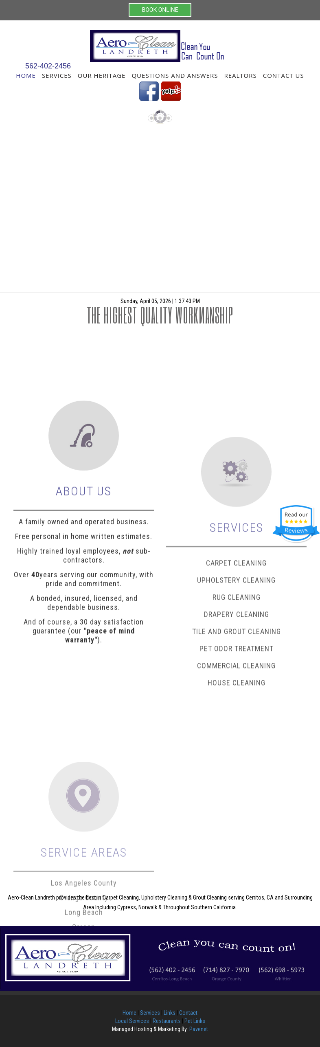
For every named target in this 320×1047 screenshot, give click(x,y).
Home (26, 75)
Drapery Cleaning (236, 704)
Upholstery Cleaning (236, 670)
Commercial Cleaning (236, 756)
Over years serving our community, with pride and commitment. (83, 644)
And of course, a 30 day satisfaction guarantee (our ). (84, 696)
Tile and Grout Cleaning (236, 721)
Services (57, 75)
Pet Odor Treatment (236, 739)
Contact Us (283, 75)
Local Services (132, 1021)
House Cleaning (236, 773)
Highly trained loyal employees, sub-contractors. (84, 621)
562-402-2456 (48, 66)
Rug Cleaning (237, 687)
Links (169, 1013)
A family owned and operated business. (84, 587)
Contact (188, 1013)
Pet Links (194, 1021)
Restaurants (167, 1021)
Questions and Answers (175, 75)
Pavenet (198, 1029)
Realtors (240, 75)
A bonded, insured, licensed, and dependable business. (84, 668)
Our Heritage (102, 75)
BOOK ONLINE (160, 10)
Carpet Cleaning (236, 653)
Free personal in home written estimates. (83, 602)
